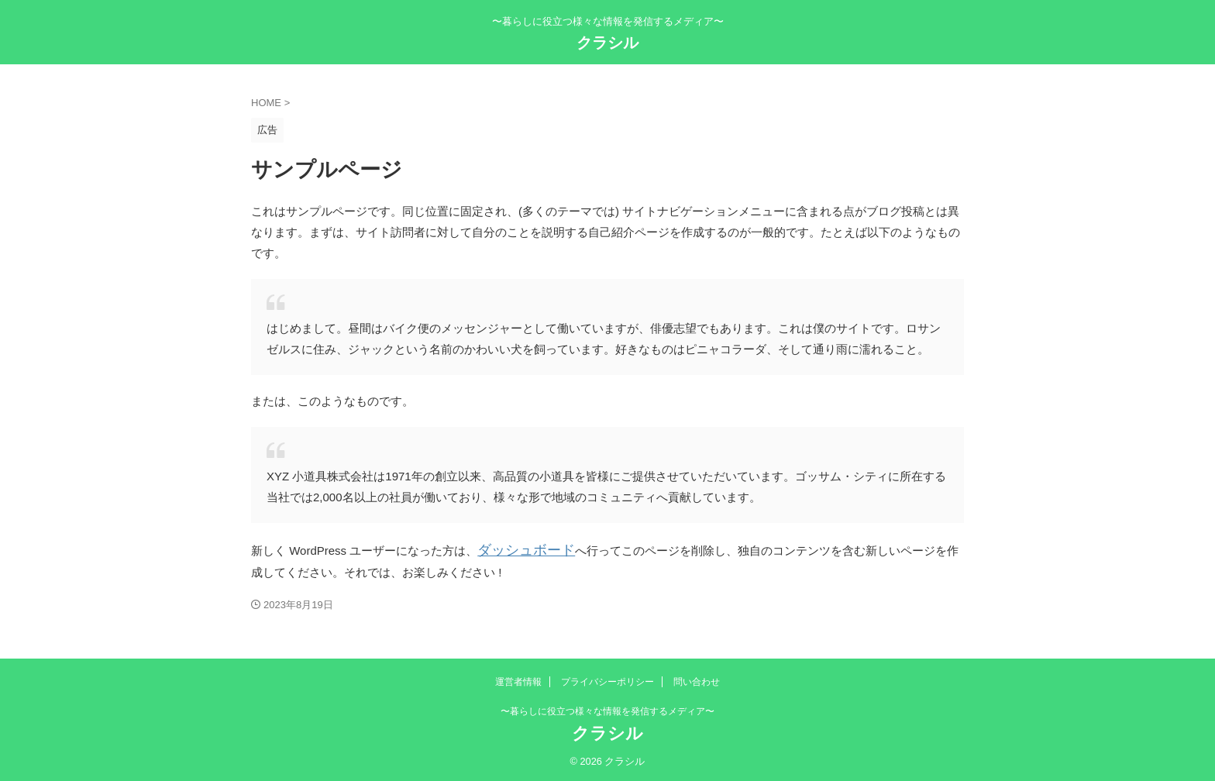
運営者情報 (518, 679)
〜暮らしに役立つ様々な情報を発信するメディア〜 (607, 709)
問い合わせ (696, 679)
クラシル (607, 42)
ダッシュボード (518, 549)
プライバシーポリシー (607, 679)
